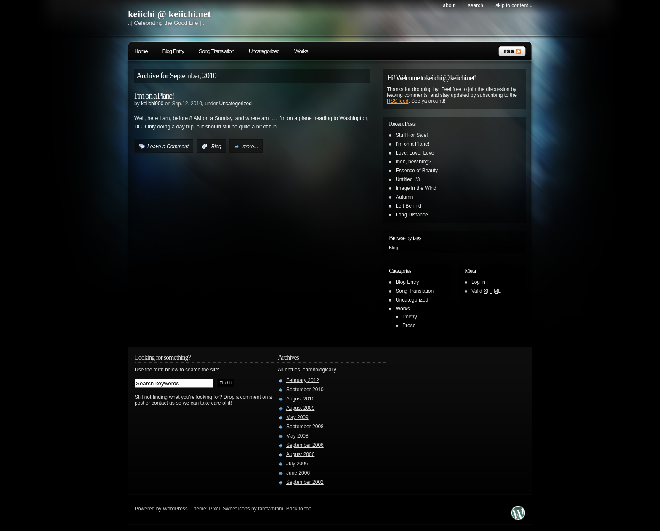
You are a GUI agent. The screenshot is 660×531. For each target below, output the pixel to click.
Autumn (404, 197)
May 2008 (297, 436)
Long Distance (412, 215)
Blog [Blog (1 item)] (393, 247)
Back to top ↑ (300, 509)
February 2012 (302, 380)
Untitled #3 (408, 179)
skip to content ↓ (513, 5)
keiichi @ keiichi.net (169, 14)
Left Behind (408, 206)
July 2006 (297, 464)
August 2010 (300, 399)
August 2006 (300, 454)
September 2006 (305, 445)
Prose (408, 325)
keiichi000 (152, 104)
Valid (486, 291)
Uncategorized (264, 51)
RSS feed (397, 101)
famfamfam (270, 509)
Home (141, 51)
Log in (478, 282)
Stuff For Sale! (412, 135)
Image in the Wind (416, 188)
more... (250, 146)
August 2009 (300, 408)
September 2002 (305, 482)
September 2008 (305, 427)
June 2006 (298, 473)
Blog (216, 146)
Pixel (214, 509)
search (475, 5)
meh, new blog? (413, 162)
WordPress (175, 509)
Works (301, 51)
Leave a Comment (168, 146)
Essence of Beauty (417, 170)
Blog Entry (173, 51)
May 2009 (297, 417)
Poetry (409, 317)
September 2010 (305, 389)
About (449, 5)
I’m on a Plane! (154, 95)
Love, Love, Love (415, 153)
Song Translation (216, 51)
